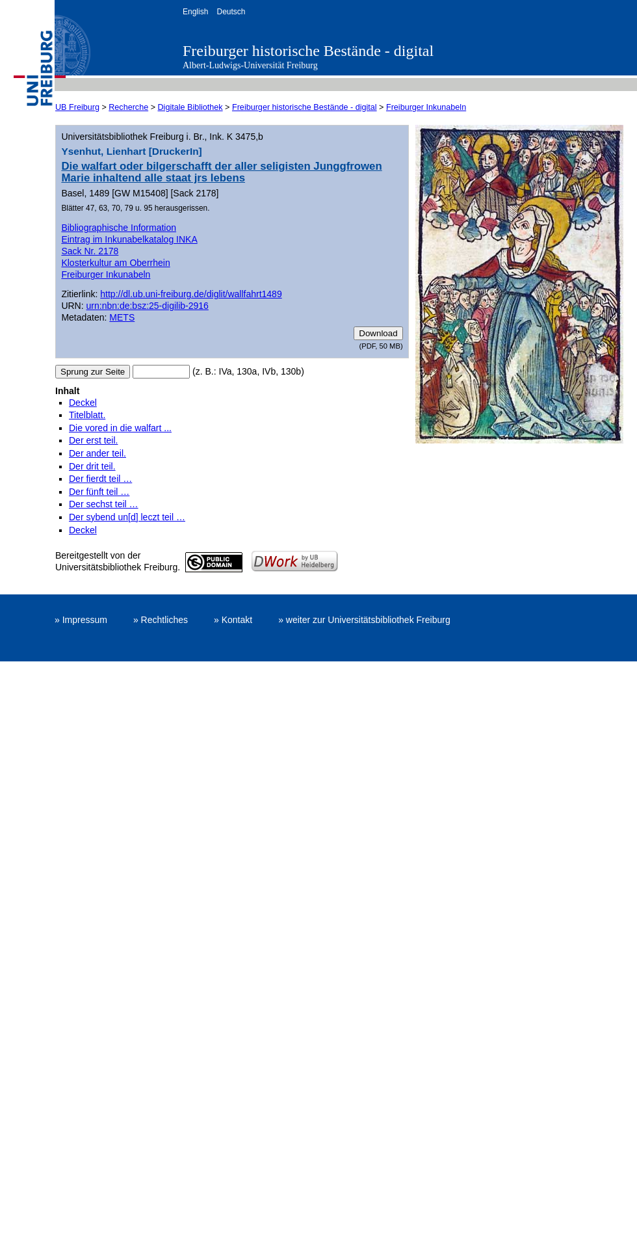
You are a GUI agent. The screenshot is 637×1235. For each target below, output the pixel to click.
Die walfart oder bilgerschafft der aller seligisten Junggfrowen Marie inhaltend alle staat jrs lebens (221, 172)
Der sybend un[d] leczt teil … (127, 517)
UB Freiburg (77, 107)
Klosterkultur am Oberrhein (115, 263)
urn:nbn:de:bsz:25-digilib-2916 (147, 305)
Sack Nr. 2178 (89, 251)
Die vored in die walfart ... (120, 428)
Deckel (83, 402)
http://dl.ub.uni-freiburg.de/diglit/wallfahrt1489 (190, 294)
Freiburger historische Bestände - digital (308, 50)
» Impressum (81, 620)
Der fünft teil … (99, 491)
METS (122, 317)
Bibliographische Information (118, 227)
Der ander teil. (97, 453)
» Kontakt (233, 620)
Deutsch (230, 11)
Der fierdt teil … (100, 478)
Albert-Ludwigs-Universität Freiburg (250, 65)
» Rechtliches (160, 620)
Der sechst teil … (103, 504)
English (195, 11)
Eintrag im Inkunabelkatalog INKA (129, 239)
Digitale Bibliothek (190, 107)
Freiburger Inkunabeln (426, 107)
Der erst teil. (93, 440)
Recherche (128, 107)
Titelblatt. (87, 415)
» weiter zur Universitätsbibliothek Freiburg (364, 620)
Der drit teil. (92, 466)
